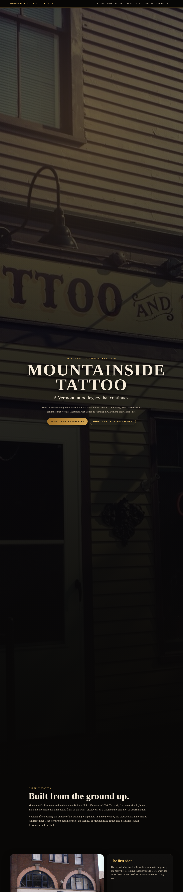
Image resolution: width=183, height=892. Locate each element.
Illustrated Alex (131, 4)
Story (100, 4)
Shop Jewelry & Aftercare (113, 421)
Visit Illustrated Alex (159, 4)
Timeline (112, 4)
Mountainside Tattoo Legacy (31, 3)
